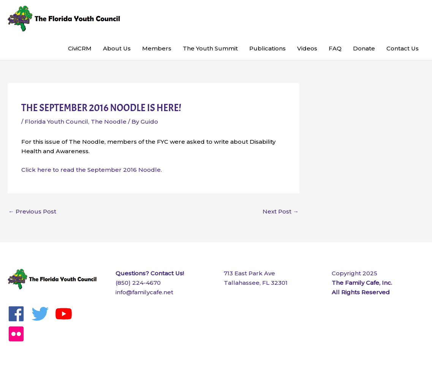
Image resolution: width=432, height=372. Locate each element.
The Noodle (109, 121)
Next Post (281, 211)
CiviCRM (80, 48)
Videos (307, 48)
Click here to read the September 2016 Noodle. (91, 169)
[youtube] (66, 313)
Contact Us (402, 48)
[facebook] (19, 313)
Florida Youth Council (56, 121)
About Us (117, 48)
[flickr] (19, 333)
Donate (364, 48)
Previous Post (32, 211)
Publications (267, 48)
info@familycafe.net (144, 292)
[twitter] (43, 313)
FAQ (335, 48)
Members (156, 48)
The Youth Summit (210, 48)
